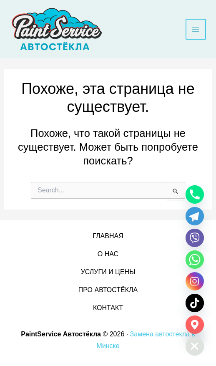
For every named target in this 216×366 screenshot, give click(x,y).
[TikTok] (195, 303)
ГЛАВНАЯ (108, 236)
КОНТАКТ (108, 307)
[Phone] (195, 194)
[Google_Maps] (195, 325)
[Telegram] (195, 216)
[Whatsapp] (195, 259)
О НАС (108, 253)
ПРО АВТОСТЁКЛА (108, 289)
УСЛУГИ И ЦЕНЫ (108, 271)
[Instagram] (195, 281)
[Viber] (195, 238)
